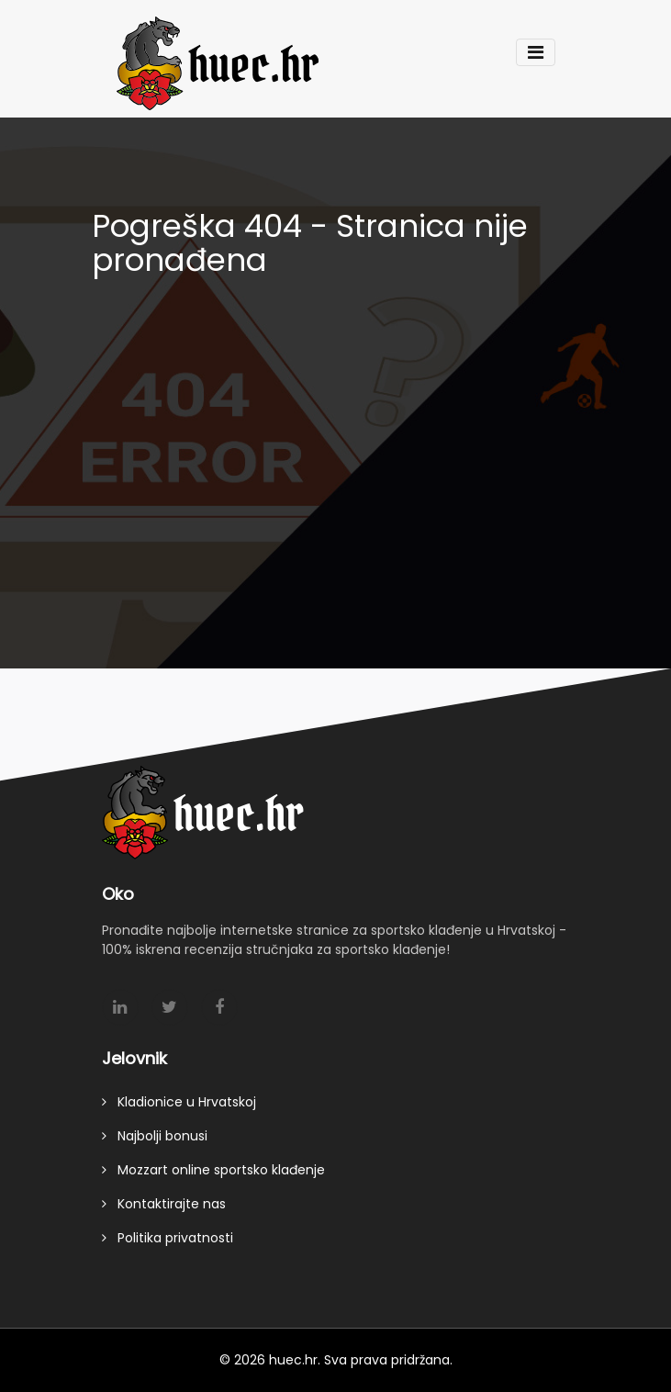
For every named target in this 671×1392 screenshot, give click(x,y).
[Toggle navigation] (535, 52)
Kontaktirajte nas (164, 1207)
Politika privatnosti (167, 1241)
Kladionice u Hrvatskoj (179, 1105)
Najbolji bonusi (154, 1139)
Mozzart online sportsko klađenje (213, 1173)
